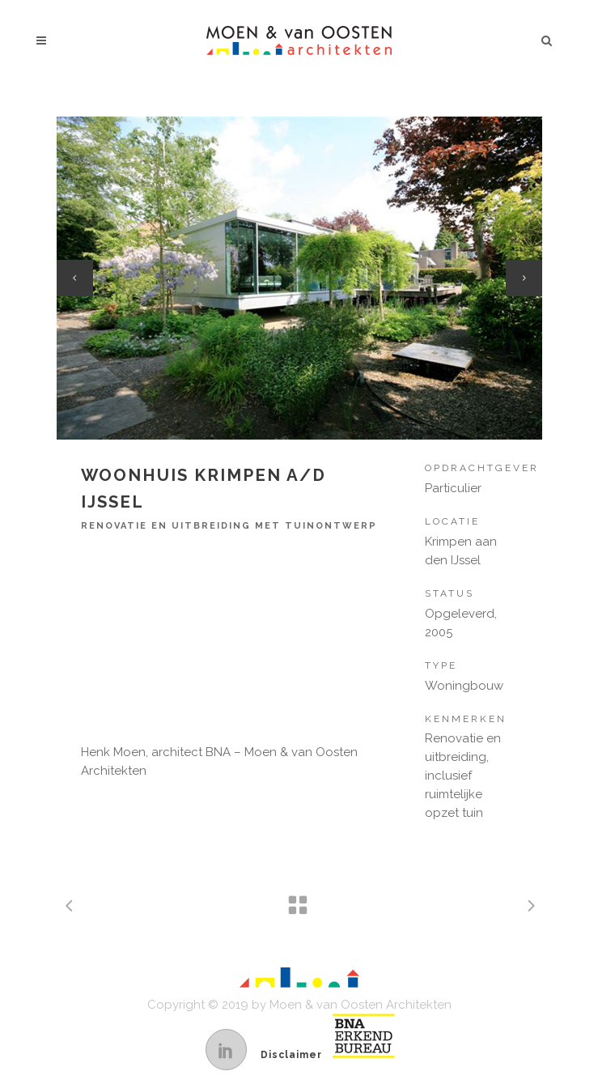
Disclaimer (291, 1055)
